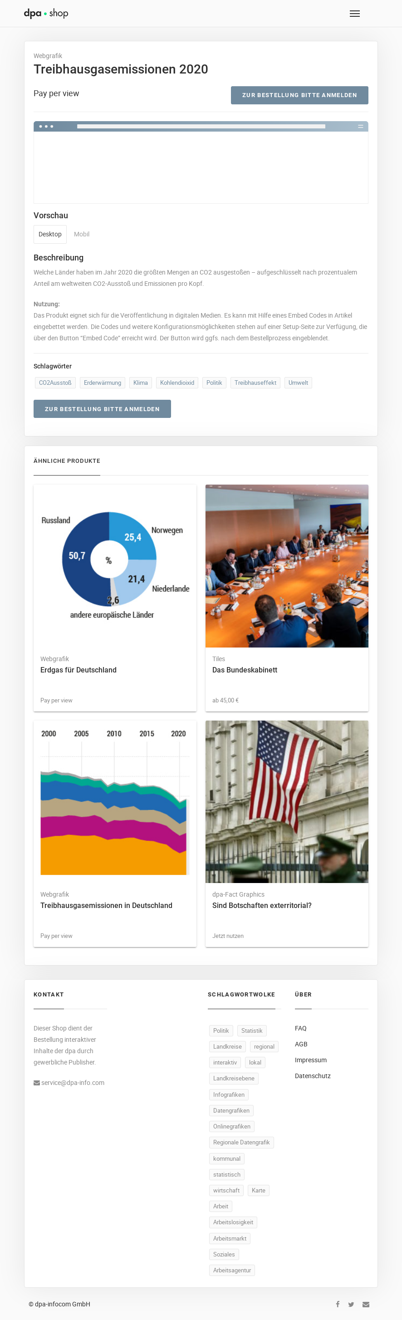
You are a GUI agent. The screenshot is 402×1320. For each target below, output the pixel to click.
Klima (140, 382)
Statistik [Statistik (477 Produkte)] (252, 1030)
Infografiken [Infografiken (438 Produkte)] (229, 1094)
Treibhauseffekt (255, 382)
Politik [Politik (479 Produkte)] (221, 1030)
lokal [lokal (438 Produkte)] (255, 1062)
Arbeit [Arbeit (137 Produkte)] (220, 1206)
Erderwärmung (102, 382)
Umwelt (298, 382)
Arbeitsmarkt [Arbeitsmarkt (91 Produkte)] (229, 1238)
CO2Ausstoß (55, 382)
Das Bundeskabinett (244, 670)
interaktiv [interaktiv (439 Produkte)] (225, 1062)
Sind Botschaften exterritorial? (262, 905)
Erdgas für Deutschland (78, 670)
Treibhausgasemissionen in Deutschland (106, 905)
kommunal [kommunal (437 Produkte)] (226, 1158)
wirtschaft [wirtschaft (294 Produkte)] (226, 1190)
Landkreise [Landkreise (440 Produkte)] (227, 1046)
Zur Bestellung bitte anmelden (299, 95)
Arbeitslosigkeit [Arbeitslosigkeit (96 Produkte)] (233, 1222)
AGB (301, 1044)
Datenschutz (313, 1075)
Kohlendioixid (177, 382)
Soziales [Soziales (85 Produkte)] (224, 1254)
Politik (214, 382)
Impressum (311, 1059)
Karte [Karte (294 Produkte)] (258, 1190)
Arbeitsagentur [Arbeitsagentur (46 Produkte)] (232, 1270)
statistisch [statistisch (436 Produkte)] (226, 1174)
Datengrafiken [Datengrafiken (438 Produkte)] (231, 1110)
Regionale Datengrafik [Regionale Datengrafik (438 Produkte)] (241, 1142)
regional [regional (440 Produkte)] (264, 1046)
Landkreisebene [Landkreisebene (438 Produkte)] (234, 1078)
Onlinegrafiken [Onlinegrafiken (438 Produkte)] (231, 1126)
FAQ (301, 1028)
